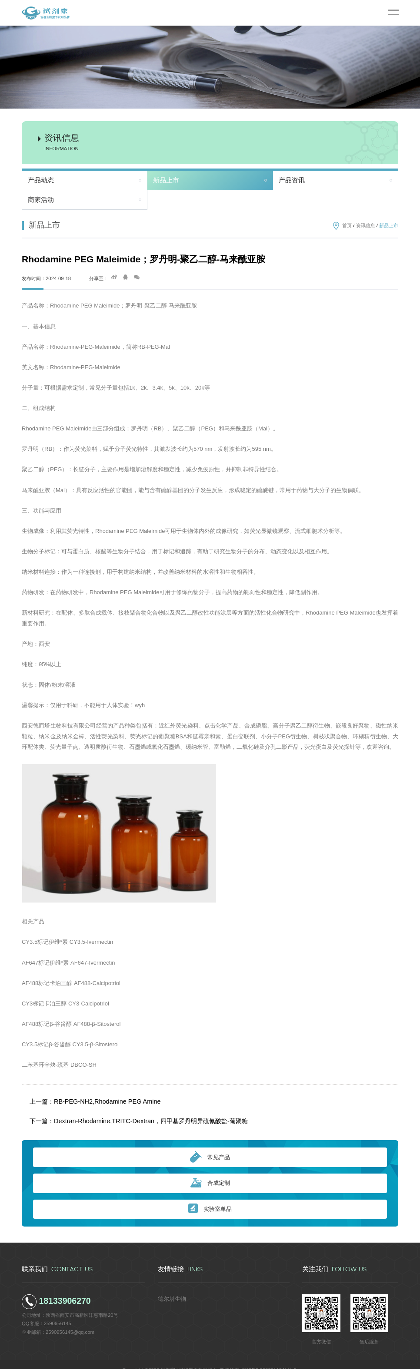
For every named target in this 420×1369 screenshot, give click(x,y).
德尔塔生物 (170, 1287)
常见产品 (210, 1146)
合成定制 (210, 1172)
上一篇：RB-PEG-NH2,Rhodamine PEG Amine (88, 1099)
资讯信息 (365, 225)
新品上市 (166, 180)
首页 (347, 225)
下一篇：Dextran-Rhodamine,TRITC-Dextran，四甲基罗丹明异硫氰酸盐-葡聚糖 (126, 1113)
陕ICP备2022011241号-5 (269, 1359)
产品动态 (41, 180)
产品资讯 (292, 180)
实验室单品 (210, 1198)
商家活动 (41, 199)
